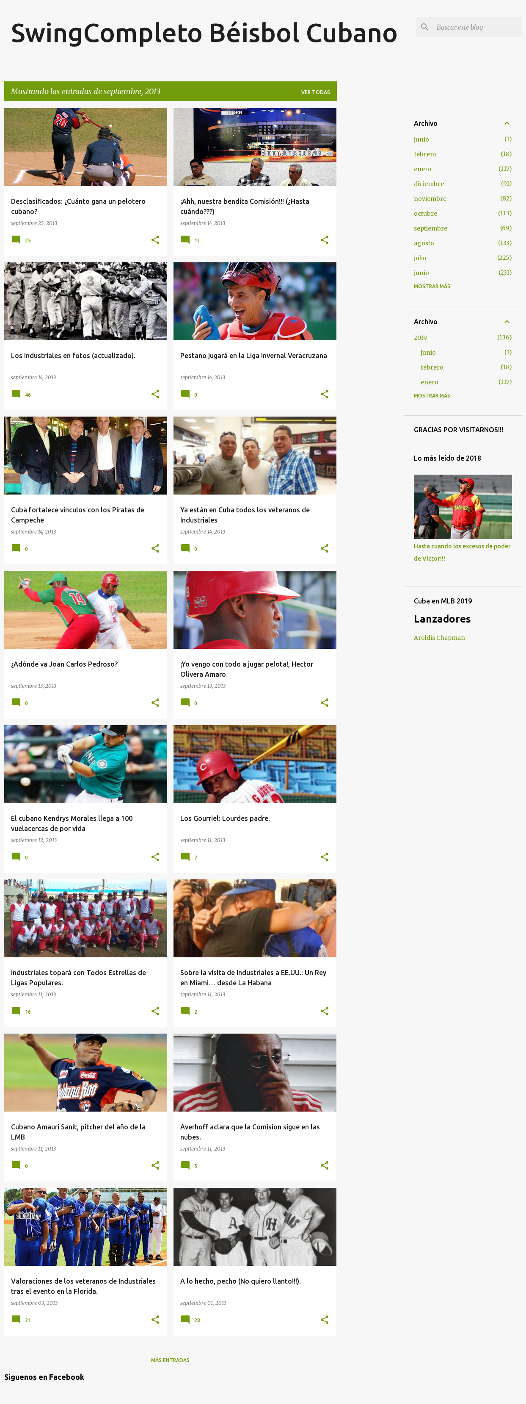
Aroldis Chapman (439, 638)
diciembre (429, 184)
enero (423, 169)
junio (421, 139)
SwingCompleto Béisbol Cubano (204, 32)
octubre (425, 213)
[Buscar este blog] (477, 27)
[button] (155, 240)
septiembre (430, 228)
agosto (424, 243)
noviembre (430, 199)
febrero (425, 154)
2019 (420, 338)
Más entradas (170, 1360)
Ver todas (315, 92)
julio (420, 258)
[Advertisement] (370, 235)
